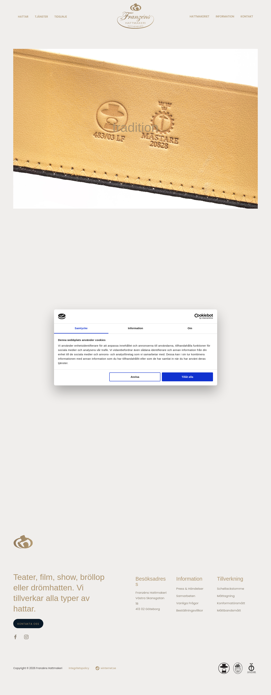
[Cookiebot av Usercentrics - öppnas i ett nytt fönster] (197, 316)
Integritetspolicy (79, 668)
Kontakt (247, 16)
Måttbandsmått (229, 610)
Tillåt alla (187, 376)
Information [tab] (135, 328)
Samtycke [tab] (81, 328)
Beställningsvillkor (189, 610)
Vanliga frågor (187, 603)
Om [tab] (190, 328)
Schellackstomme (230, 588)
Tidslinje (60, 17)
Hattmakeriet (199, 16)
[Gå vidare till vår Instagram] (26, 638)
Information (225, 16)
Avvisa (135, 376)
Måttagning (226, 596)
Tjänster (41, 17)
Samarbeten (185, 596)
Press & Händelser (189, 588)
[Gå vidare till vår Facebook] (15, 638)
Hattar (23, 17)
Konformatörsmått (231, 603)
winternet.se (108, 668)
